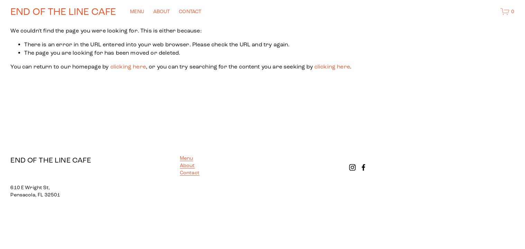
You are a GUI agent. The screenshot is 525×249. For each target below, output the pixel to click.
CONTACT (190, 12)
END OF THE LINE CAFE (63, 12)
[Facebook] (363, 167)
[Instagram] (352, 167)
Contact (190, 173)
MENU (137, 12)
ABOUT (161, 12)
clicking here (128, 66)
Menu (186, 158)
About (187, 165)
